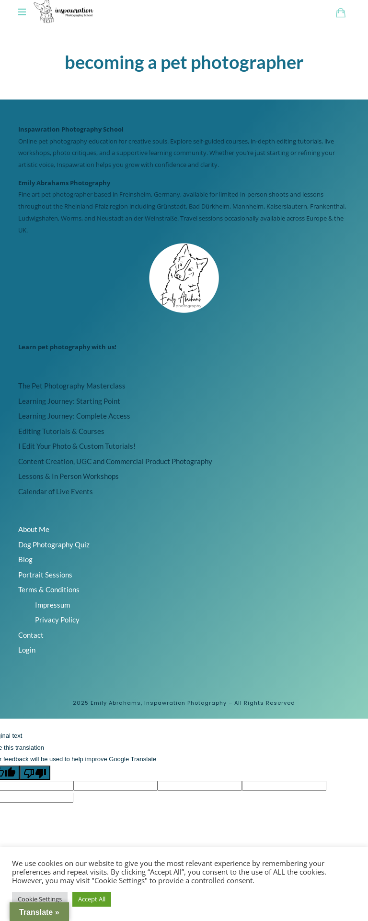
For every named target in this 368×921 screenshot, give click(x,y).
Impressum (52, 604)
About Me (33, 529)
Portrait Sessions (45, 574)
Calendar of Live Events (55, 491)
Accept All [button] (91, 899)
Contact (31, 635)
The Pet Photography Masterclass (72, 385)
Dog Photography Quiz (54, 544)
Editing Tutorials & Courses (61, 431)
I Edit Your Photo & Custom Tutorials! (77, 446)
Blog (25, 559)
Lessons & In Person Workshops (68, 476)
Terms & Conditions (49, 589)
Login (26, 649)
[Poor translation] (35, 773)
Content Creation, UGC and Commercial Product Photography (115, 461)
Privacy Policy (57, 619)
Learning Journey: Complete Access (74, 415)
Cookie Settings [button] (40, 899)
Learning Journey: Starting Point (69, 401)
